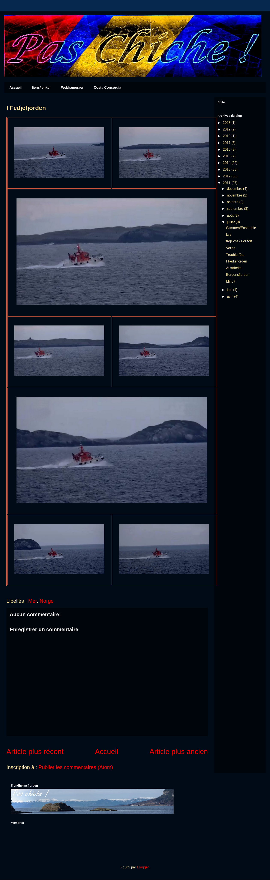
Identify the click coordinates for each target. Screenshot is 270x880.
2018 (227, 136)
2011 (227, 183)
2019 (227, 129)
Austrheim (234, 268)
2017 (227, 143)
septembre (235, 208)
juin (230, 290)
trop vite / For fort (239, 241)
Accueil (15, 87)
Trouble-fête (235, 254)
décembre (235, 188)
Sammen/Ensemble (241, 228)
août (231, 215)
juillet (231, 222)
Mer (32, 601)
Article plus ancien (179, 752)
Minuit (230, 281)
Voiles (230, 248)
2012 (227, 176)
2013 (227, 169)
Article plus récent (35, 752)
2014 (227, 163)
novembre (235, 195)
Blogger (142, 867)
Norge (47, 601)
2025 (227, 122)
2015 (227, 156)
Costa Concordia (107, 87)
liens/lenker (41, 87)
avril (230, 296)
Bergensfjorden (237, 274)
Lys (228, 234)
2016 (227, 149)
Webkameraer (72, 87)
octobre (233, 202)
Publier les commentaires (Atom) (75, 767)
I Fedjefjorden (236, 261)
